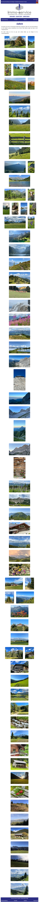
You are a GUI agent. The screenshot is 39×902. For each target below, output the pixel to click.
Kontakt (15, 19)
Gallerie (25, 19)
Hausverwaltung (5, 19)
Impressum (35, 19)
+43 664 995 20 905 (24, 898)
